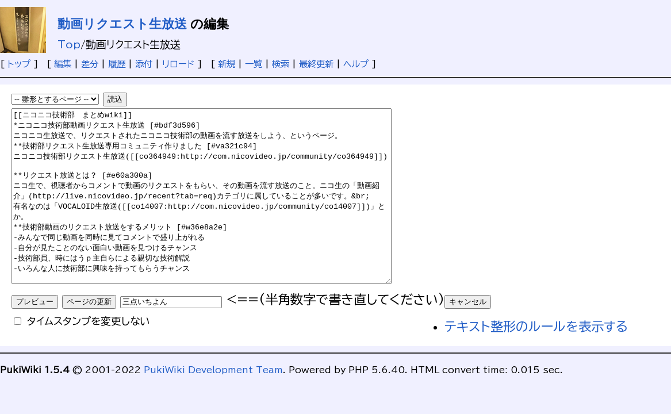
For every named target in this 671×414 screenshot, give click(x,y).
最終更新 (316, 63)
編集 (62, 63)
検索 (280, 63)
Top (68, 44)
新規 (226, 63)
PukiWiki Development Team (213, 404)
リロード (178, 63)
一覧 (253, 63)
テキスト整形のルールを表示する (536, 361)
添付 (143, 63)
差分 (89, 63)
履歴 (116, 63)
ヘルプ (356, 63)
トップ (18, 63)
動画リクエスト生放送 (122, 24)
